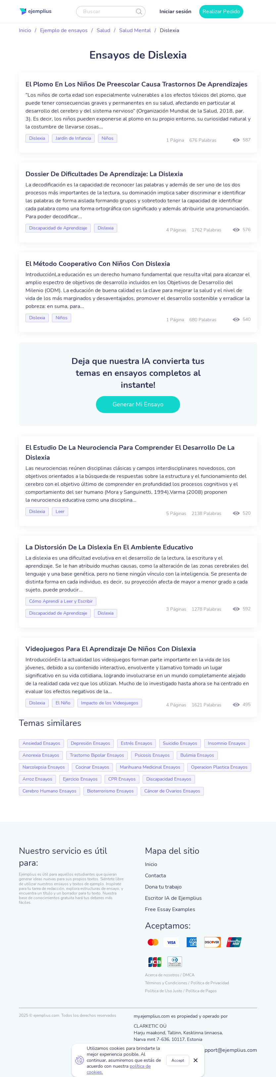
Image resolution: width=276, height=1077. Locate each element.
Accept (177, 1060)
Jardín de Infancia (73, 138)
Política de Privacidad (210, 983)
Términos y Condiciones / (167, 983)
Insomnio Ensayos (227, 743)
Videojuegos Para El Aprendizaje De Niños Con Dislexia (110, 648)
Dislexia (37, 138)
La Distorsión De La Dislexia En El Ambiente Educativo (109, 547)
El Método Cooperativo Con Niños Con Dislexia (97, 263)
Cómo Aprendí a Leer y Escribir (61, 601)
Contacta (155, 875)
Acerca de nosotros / (163, 975)
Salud (103, 30)
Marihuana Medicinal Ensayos (150, 767)
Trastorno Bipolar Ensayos (97, 755)
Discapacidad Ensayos (168, 779)
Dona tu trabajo (163, 887)
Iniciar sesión (175, 11)
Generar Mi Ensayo (138, 404)
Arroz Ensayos (37, 779)
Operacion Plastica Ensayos (219, 767)
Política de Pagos (201, 991)
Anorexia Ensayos (41, 755)
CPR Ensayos (122, 779)
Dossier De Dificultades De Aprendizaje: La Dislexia (104, 174)
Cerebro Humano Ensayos (49, 791)
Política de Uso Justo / (164, 991)
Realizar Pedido (221, 11)
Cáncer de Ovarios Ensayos (172, 791)
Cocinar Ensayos (92, 767)
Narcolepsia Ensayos (44, 767)
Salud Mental (135, 30)
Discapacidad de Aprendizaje (58, 228)
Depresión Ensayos (90, 743)
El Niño (63, 703)
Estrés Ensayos (136, 743)
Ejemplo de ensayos (64, 30)
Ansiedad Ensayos (41, 743)
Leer (60, 511)
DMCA (189, 975)
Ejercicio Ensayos (80, 779)
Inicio (25, 30)
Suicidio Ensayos (180, 743)
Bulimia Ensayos (197, 755)
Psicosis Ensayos (152, 755)
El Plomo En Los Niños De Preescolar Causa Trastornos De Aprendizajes (136, 84)
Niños (108, 138)
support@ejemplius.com (228, 1050)
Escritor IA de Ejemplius (173, 898)
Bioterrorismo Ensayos (110, 791)
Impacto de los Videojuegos (109, 703)
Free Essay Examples (170, 909)
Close (196, 1060)
